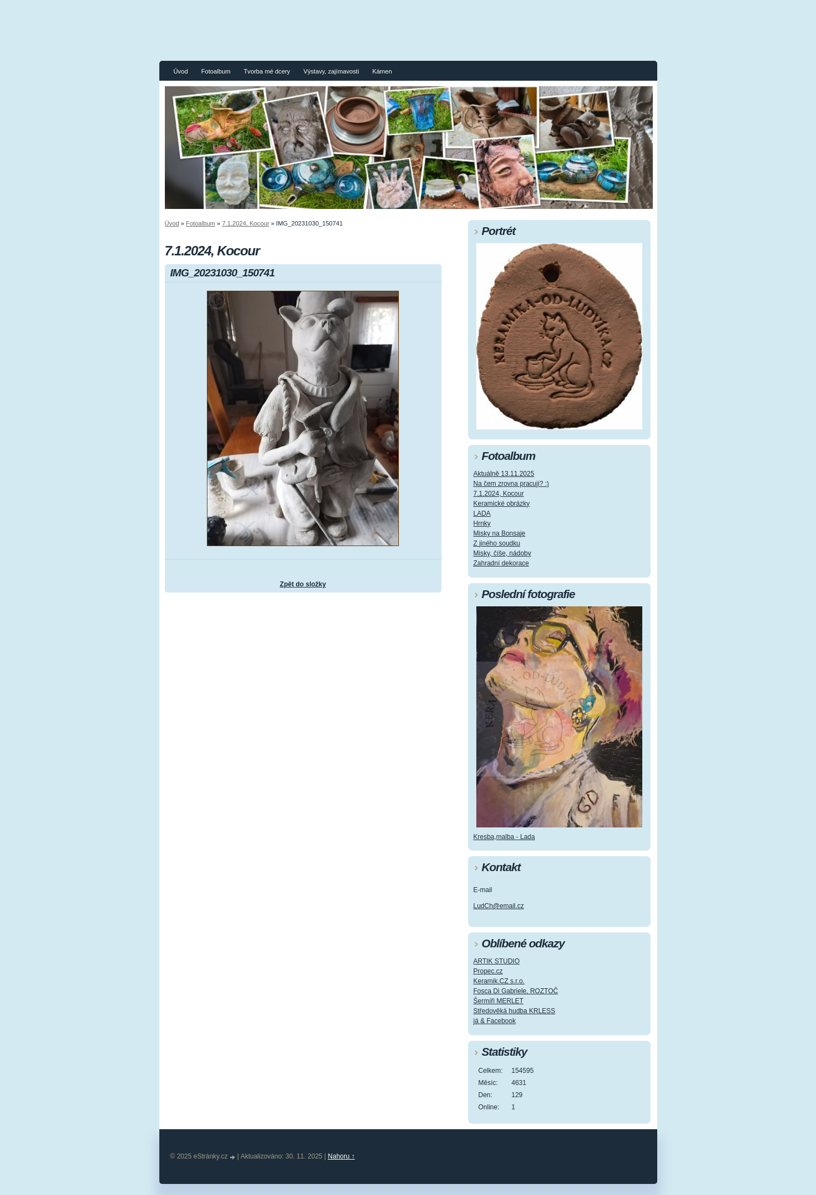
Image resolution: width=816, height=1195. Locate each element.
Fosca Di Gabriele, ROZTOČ (516, 991)
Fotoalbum (216, 71)
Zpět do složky (303, 584)
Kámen (382, 71)
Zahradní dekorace (501, 563)
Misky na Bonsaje (500, 533)
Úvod (181, 71)
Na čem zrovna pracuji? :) (511, 484)
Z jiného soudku (497, 543)
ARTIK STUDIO (497, 961)
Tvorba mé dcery (266, 71)
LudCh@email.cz (499, 906)
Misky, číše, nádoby (502, 553)
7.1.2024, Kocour (245, 223)
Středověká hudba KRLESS (514, 1011)
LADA (482, 513)
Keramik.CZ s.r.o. (499, 981)
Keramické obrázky (502, 503)
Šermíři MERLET (499, 1001)
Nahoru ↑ (341, 1156)
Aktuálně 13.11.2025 (504, 474)
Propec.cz (488, 971)
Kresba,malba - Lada (504, 837)
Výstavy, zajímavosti (331, 71)
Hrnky (482, 523)
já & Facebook (495, 1021)
